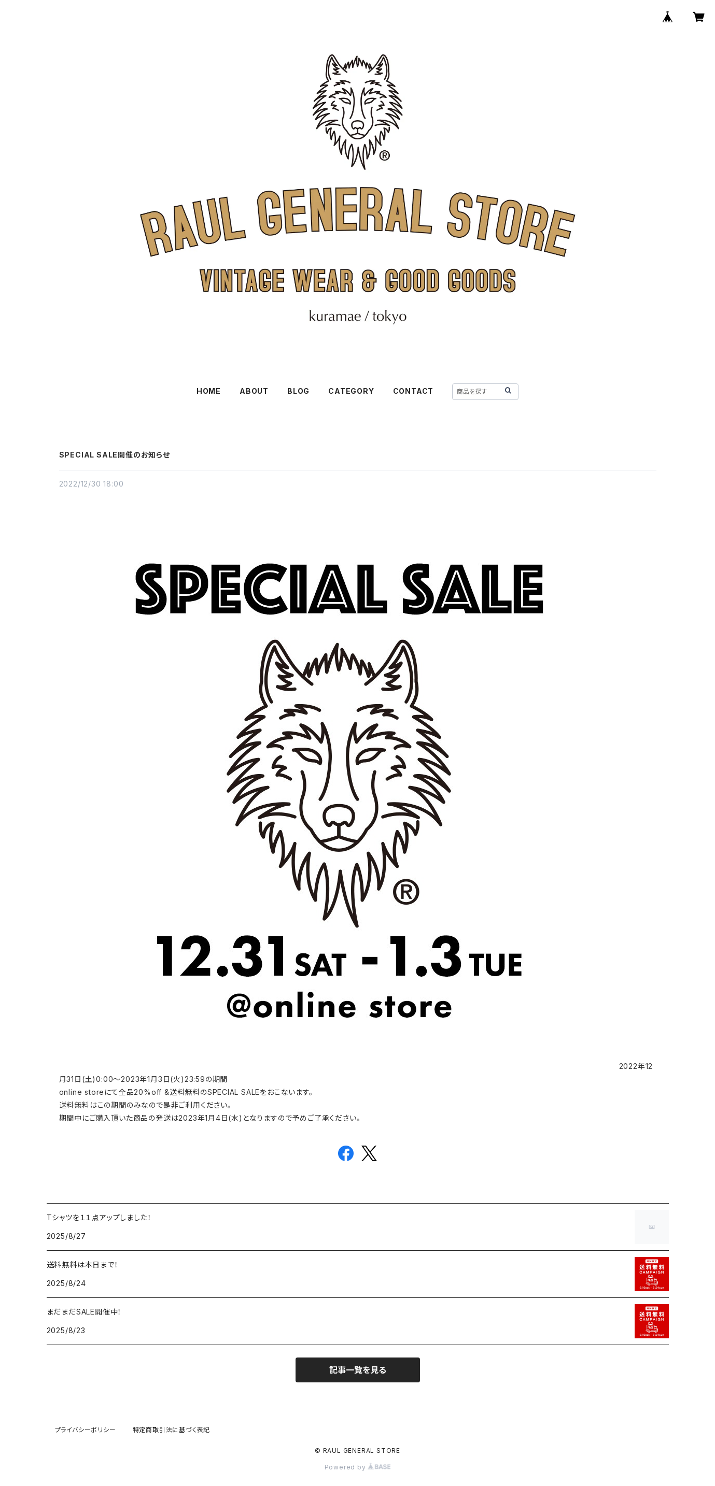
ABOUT (254, 391)
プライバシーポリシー (85, 1430)
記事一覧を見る (357, 1370)
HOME (209, 391)
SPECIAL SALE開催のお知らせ (114, 454)
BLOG (298, 391)
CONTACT (413, 391)
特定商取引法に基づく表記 (172, 1430)
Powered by (358, 1467)
